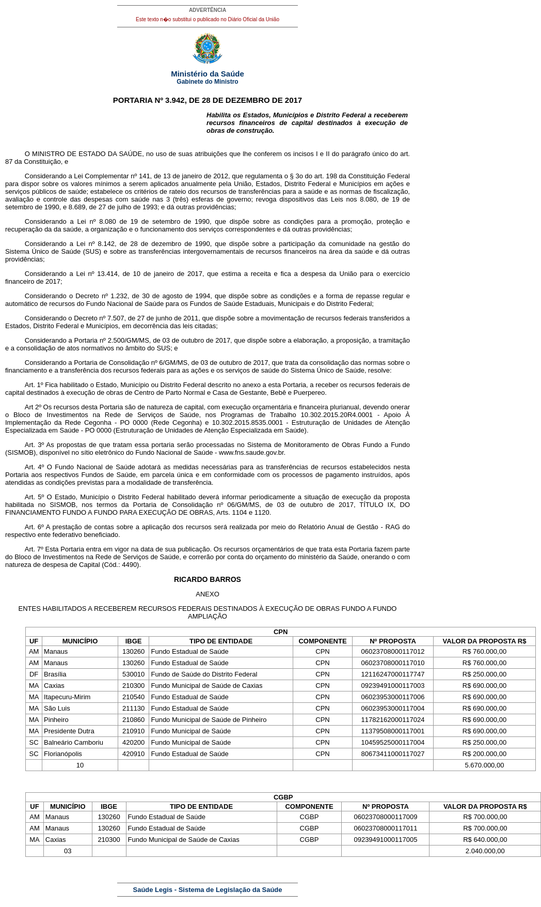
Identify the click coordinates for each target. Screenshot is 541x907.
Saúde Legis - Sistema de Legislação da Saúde (207, 890)
